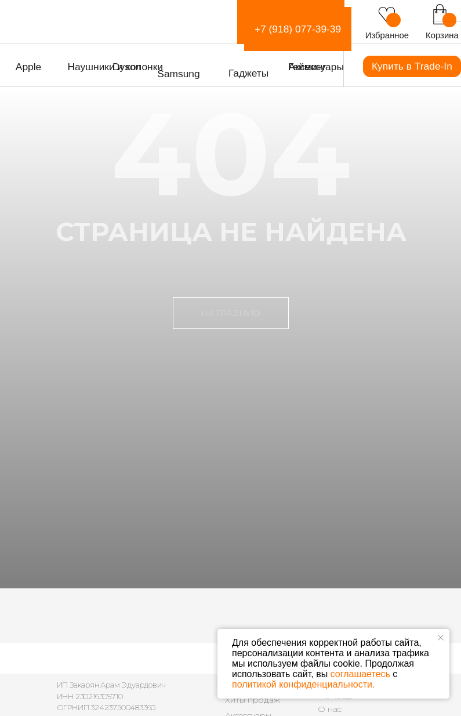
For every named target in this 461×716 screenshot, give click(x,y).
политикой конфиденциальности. (303, 684)
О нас (330, 709)
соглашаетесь (360, 674)
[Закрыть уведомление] (441, 637)
